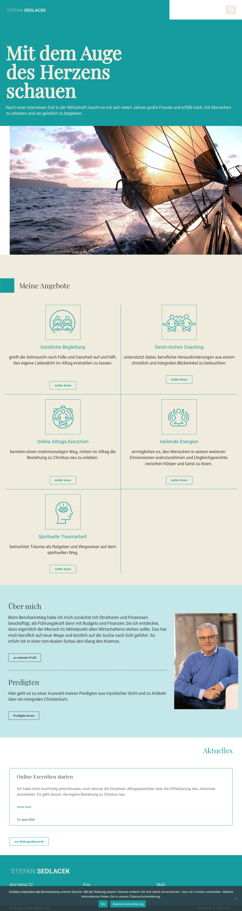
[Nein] (236, 898)
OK (103, 904)
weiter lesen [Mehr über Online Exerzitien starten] (24, 807)
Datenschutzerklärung (127, 904)
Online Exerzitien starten (45, 776)
